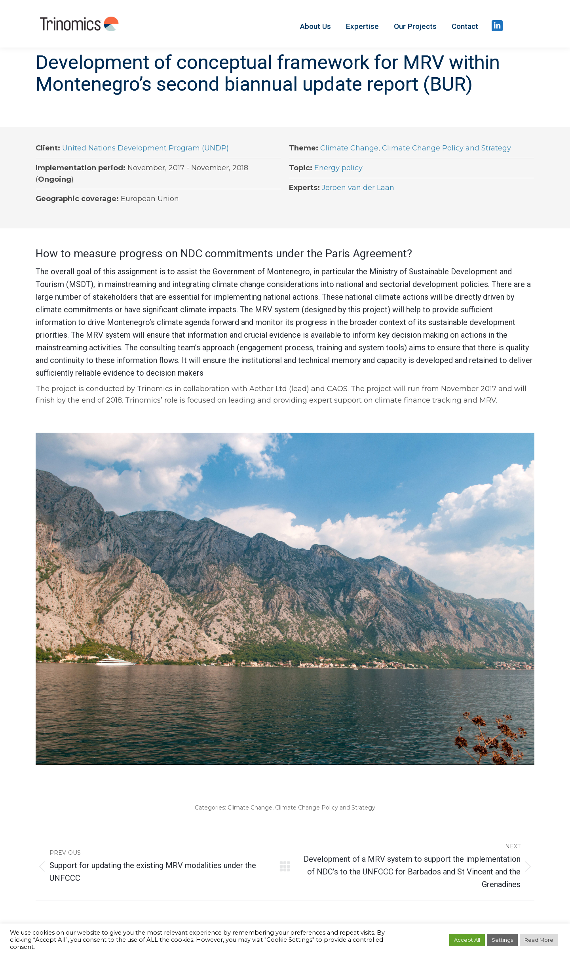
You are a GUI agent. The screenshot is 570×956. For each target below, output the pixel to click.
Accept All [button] (467, 940)
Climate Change (349, 148)
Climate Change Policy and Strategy (446, 148)
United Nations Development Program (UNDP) (145, 148)
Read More (538, 940)
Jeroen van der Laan (358, 187)
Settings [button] (502, 940)
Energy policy (338, 167)
